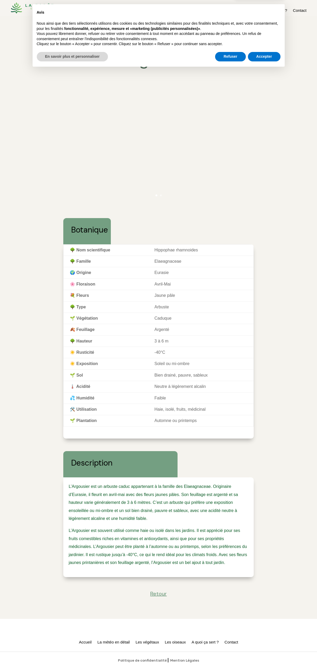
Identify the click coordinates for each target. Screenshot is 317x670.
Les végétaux (215, 11)
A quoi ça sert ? (273, 11)
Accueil (153, 11)
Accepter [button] (264, 655)
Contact (299, 11)
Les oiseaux (243, 11)
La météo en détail (182, 11)
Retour (158, 40)
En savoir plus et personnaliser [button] (72, 655)
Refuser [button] (230, 655)
